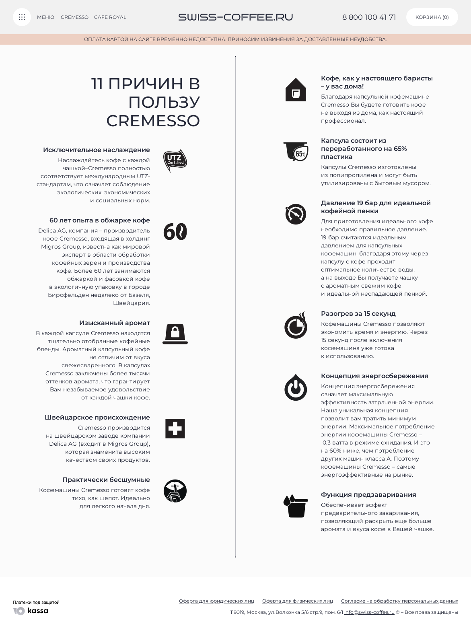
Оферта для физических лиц (297, 601)
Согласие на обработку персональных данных (399, 601)
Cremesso (74, 17)
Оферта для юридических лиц (216, 601)
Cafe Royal (110, 17)
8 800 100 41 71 (369, 17)
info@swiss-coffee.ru (369, 612)
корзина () (432, 17)
